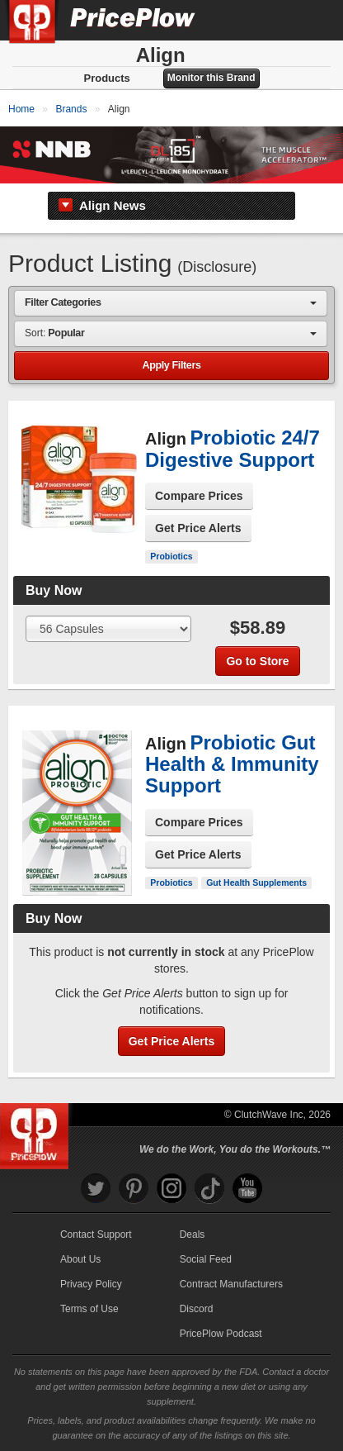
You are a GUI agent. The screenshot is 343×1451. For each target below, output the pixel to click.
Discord (197, 1309)
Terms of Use (89, 1309)
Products (106, 78)
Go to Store (257, 661)
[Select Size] (108, 629)
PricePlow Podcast (221, 1333)
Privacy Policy (91, 1284)
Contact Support (96, 1234)
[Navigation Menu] (313, 20)
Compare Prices (199, 495)
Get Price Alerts (198, 528)
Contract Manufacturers (231, 1284)
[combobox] (170, 303)
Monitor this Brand (211, 77)
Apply (171, 365)
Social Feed (206, 1259)
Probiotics (171, 556)
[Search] (275, 20)
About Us (80, 1259)
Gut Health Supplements (256, 882)
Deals (192, 1234)
